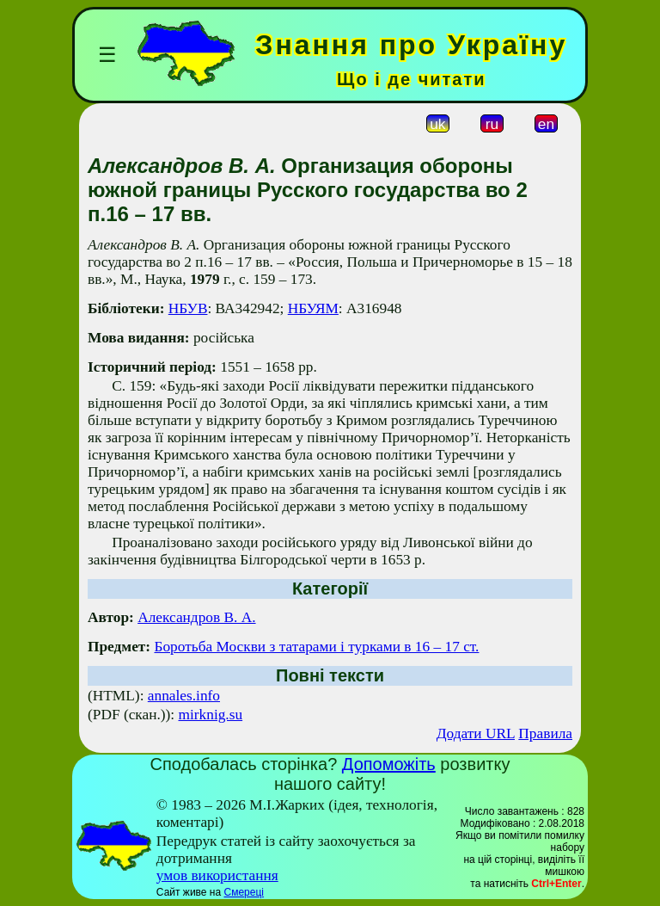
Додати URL (476, 733)
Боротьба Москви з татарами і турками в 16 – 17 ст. (316, 646)
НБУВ (188, 308)
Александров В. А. (196, 617)
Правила (545, 733)
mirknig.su (211, 714)
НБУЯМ (313, 308)
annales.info (184, 695)
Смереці (243, 892)
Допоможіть (389, 764)
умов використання (217, 875)
